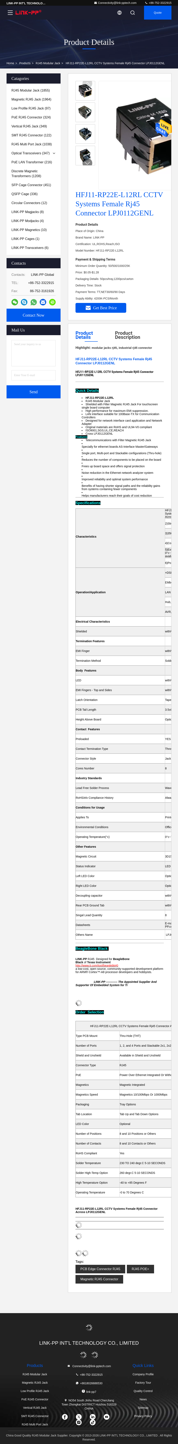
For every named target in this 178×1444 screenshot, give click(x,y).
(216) (31, 162)
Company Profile (143, 1374)
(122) (31, 135)
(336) (24, 194)
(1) (25, 239)
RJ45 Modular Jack (48, 63)
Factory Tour (143, 1382)
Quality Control (143, 1391)
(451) (31, 185)
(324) (31, 117)
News (143, 1399)
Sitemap (143, 1407)
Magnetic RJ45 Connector (99, 1279)
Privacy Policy (143, 1416)
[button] (87, 163)
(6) (29, 248)
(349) (29, 126)
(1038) (31, 144)
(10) (29, 230)
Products (24, 63)
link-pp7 (89, 1391)
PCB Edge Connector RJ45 (100, 1269)
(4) (27, 221)
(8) (27, 212)
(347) (30, 153)
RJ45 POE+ (140, 1269)
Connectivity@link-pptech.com (115, 2)
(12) (29, 203)
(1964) (31, 99)
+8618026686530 (88, 1383)
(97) (31, 108)
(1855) (30, 90)
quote (158, 12)
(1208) (26, 173)
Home (10, 63)
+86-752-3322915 (158, 2)
